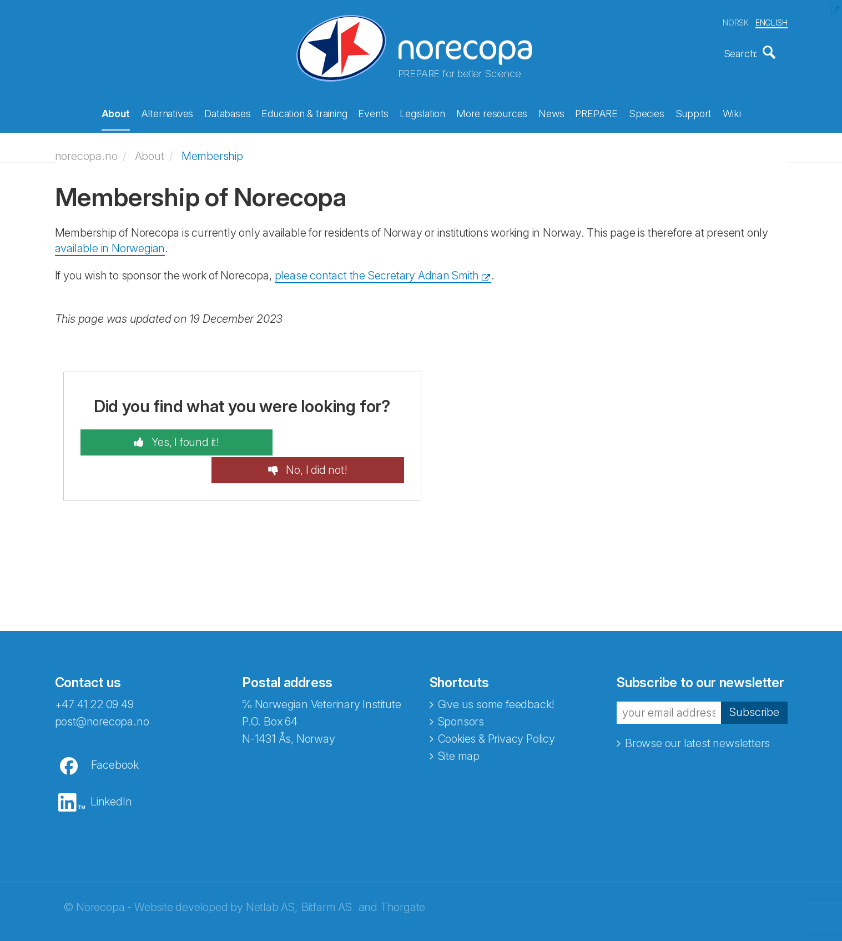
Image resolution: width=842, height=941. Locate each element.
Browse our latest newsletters (697, 712)
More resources (491, 112)
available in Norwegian (110, 245)
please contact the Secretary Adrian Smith (377, 271)
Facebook (115, 733)
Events (373, 112)
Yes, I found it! (166, 439)
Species (646, 112)
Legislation (422, 112)
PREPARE (596, 112)
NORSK (736, 21)
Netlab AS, (272, 876)
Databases (227, 112)
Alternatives (167, 112)
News (551, 112)
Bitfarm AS (326, 876)
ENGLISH (771, 21)
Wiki (731, 112)
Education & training (304, 112)
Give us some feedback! (496, 673)
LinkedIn (111, 770)
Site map (459, 725)
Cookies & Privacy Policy (496, 707)
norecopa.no (86, 152)
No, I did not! (334, 439)
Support (693, 112)
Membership (212, 152)
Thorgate (402, 876)
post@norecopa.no (102, 690)
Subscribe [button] (754, 681)
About (116, 112)
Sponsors (461, 690)
